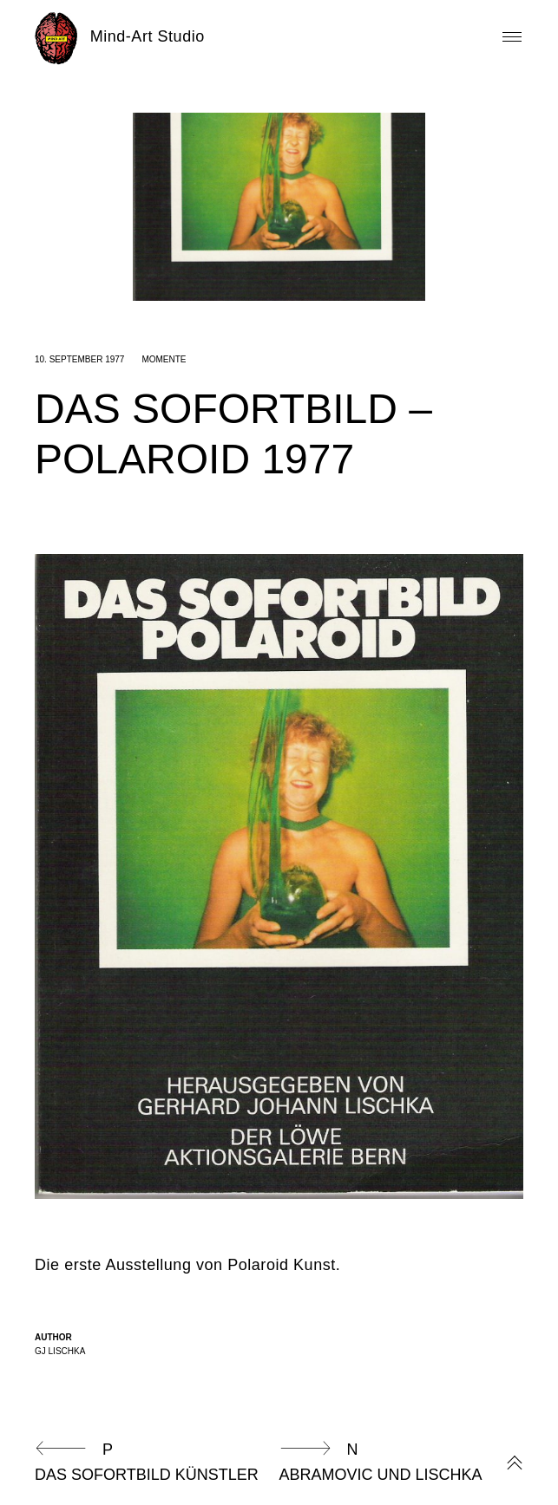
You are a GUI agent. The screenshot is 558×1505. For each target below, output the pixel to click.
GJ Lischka (60, 1351)
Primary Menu (512, 36)
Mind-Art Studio (147, 36)
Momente (163, 359)
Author (53, 1337)
